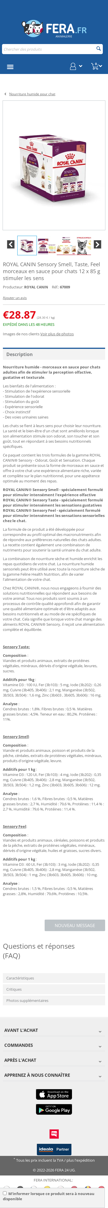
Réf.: (55, 287)
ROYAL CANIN (36, 287)
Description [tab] (19, 354)
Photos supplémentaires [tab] (27, 1000)
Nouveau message (75, 925)
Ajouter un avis (15, 297)
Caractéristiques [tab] (20, 978)
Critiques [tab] (14, 989)
